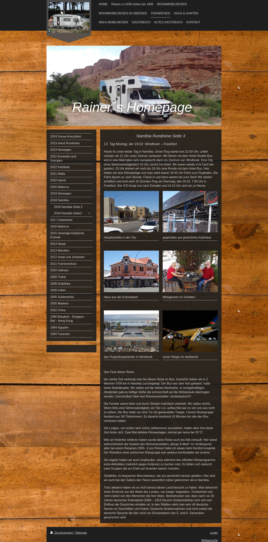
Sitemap (81, 533)
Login (214, 533)
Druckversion (62, 533)
